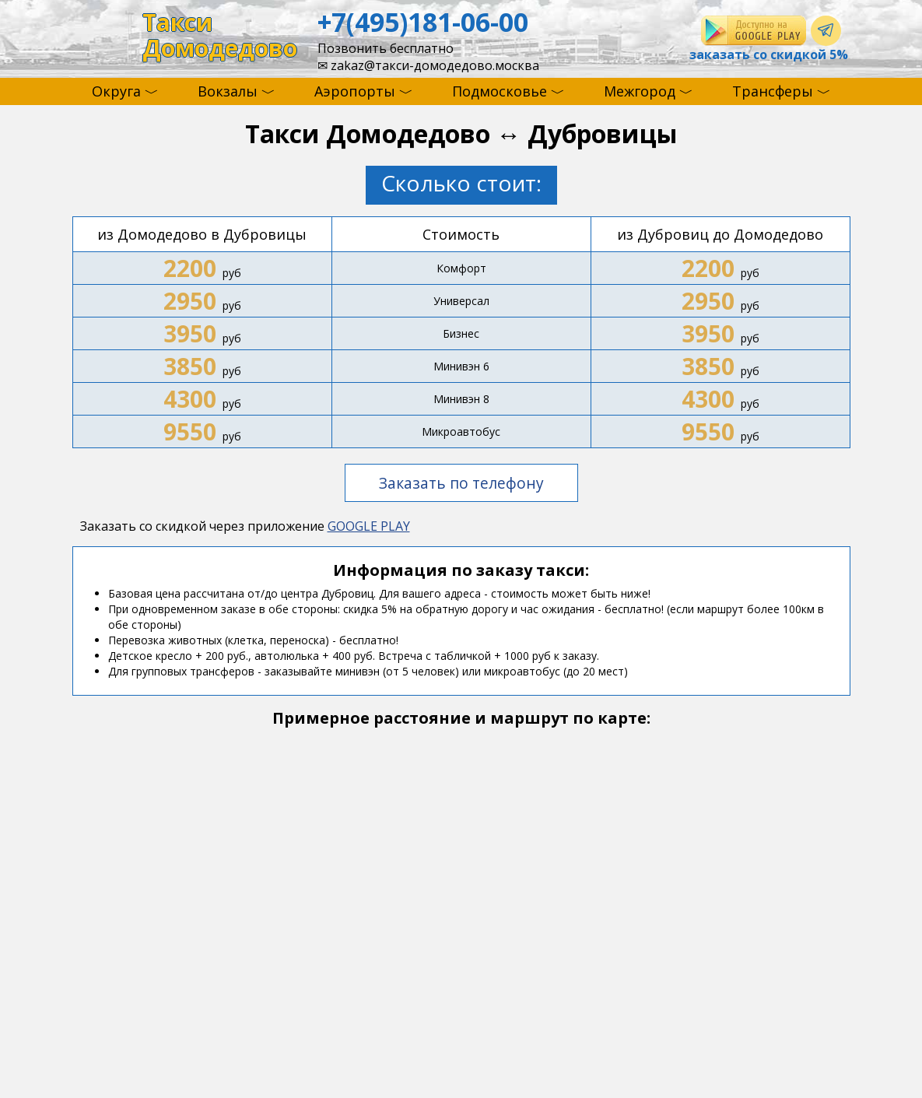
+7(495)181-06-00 (422, 22)
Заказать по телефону (461, 482)
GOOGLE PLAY (369, 526)
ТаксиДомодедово (219, 35)
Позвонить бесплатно (385, 48)
